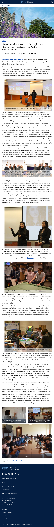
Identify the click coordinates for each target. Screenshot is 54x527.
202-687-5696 (7, 504)
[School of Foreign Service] (10, 468)
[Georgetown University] (9, 478)
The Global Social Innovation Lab (13, 60)
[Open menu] (2, 2)
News (4, 40)
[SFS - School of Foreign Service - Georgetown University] (27, 2)
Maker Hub (30, 258)
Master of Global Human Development (17, 461)
